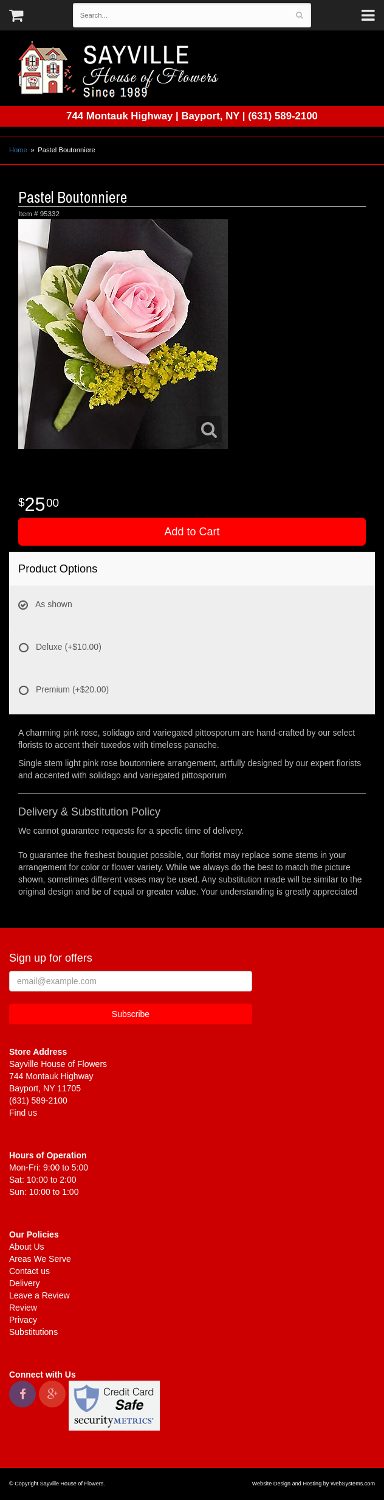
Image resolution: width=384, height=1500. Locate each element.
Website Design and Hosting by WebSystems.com (313, 1484)
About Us (26, 1247)
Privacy (23, 1320)
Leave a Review (39, 1295)
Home (18, 149)
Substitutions (33, 1332)
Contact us (29, 1271)
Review (23, 1307)
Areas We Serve (40, 1259)
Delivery (24, 1283)
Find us (23, 1113)
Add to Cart (191, 532)
